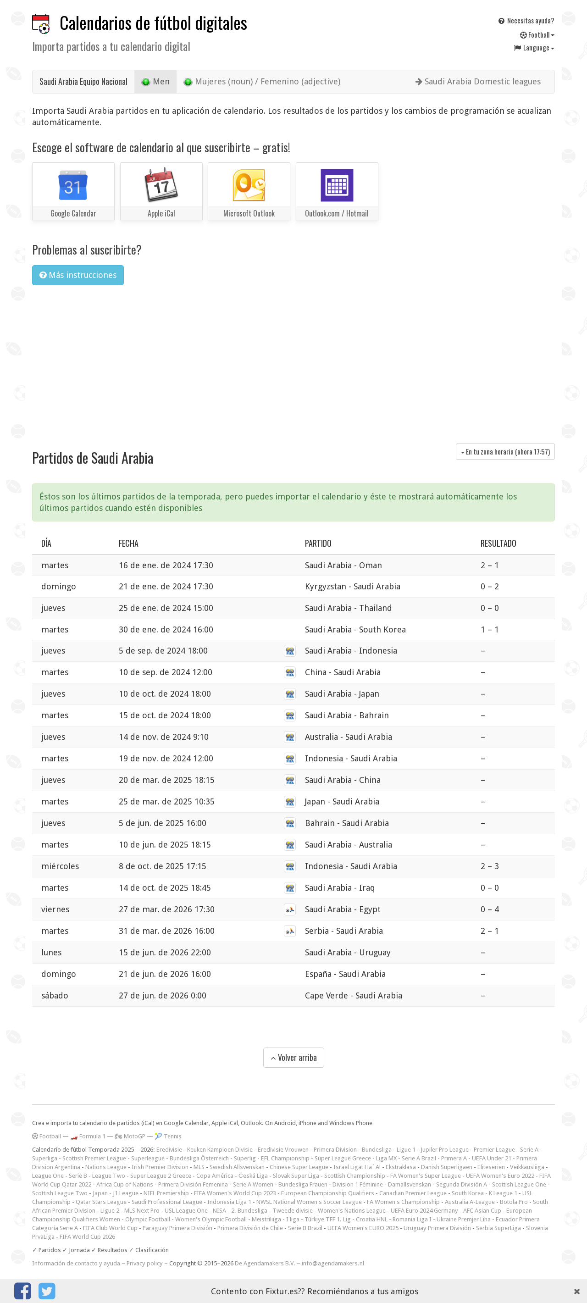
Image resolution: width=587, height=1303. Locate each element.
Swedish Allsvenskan (237, 1167)
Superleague (148, 1158)
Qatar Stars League (101, 1201)
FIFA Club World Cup (110, 1228)
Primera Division (335, 1149)
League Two (108, 1175)
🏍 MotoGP (130, 1136)
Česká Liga (253, 1175)
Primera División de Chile (250, 1228)
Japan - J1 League (115, 1193)
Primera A (454, 1158)
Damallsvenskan (409, 1184)
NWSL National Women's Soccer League (309, 1201)
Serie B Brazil (305, 1228)
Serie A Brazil (419, 1158)
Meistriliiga (266, 1219)
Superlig (245, 1158)
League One (48, 1175)
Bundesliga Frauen (302, 1184)
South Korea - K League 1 (484, 1193)
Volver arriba (294, 1057)
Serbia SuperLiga (498, 1228)
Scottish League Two (60, 1193)
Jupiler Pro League (445, 1149)
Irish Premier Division (160, 1167)
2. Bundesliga (249, 1210)
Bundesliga (377, 1149)
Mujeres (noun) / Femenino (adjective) (261, 82)
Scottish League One (519, 1184)
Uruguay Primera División (437, 1228)
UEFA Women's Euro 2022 (500, 1175)
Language (533, 47)
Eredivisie (169, 1149)
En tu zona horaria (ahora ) (505, 451)
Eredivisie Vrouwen (283, 1149)
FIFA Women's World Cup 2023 (235, 1193)
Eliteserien (491, 1167)
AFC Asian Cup (482, 1210)
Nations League (106, 1167)
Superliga (44, 1158)
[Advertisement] (293, 361)
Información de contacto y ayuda (76, 1263)
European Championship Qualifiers (327, 1193)
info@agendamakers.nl (333, 1263)
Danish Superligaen (446, 1167)
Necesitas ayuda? (525, 20)
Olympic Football (147, 1219)
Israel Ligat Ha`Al (357, 1167)
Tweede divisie (292, 1210)
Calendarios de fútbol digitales (153, 22)
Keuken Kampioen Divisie (220, 1149)
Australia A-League (470, 1201)
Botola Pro (514, 1201)
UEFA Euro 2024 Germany (424, 1210)
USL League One (186, 1210)
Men (155, 82)
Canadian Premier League (413, 1193)
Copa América (214, 1175)
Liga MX (386, 1158)
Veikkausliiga (527, 1167)
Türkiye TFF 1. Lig (328, 1219)
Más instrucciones (77, 275)
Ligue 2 (109, 1210)
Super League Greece (343, 1158)
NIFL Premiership (166, 1193)
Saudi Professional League (167, 1201)
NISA (219, 1210)
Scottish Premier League (94, 1158)
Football (537, 34)
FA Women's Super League (425, 1175)
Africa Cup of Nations (124, 1184)
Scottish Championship (354, 1175)
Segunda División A (461, 1184)
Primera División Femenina (193, 1184)
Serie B (78, 1175)
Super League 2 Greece (160, 1175)
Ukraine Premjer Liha (464, 1219)
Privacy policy (145, 1263)
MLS (199, 1167)
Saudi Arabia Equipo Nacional (83, 81)
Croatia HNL (372, 1219)
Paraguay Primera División (177, 1228)
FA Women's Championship (403, 1201)
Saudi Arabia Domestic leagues (478, 81)
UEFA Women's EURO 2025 (363, 1228)
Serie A (529, 1149)
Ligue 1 (406, 1149)
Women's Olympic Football (211, 1219)
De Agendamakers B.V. (265, 1263)
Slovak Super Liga (296, 1175)
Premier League (494, 1149)
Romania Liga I (412, 1219)
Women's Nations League (352, 1210)
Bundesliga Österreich (199, 1158)
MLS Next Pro (142, 1210)
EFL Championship (285, 1158)
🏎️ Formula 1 (87, 1136)
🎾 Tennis (168, 1136)
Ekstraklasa (401, 1167)
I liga (292, 1219)
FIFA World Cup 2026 (87, 1236)
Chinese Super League (299, 1167)
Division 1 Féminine (357, 1184)
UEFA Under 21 (491, 1158)
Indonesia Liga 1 (229, 1201)
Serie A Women (253, 1184)
